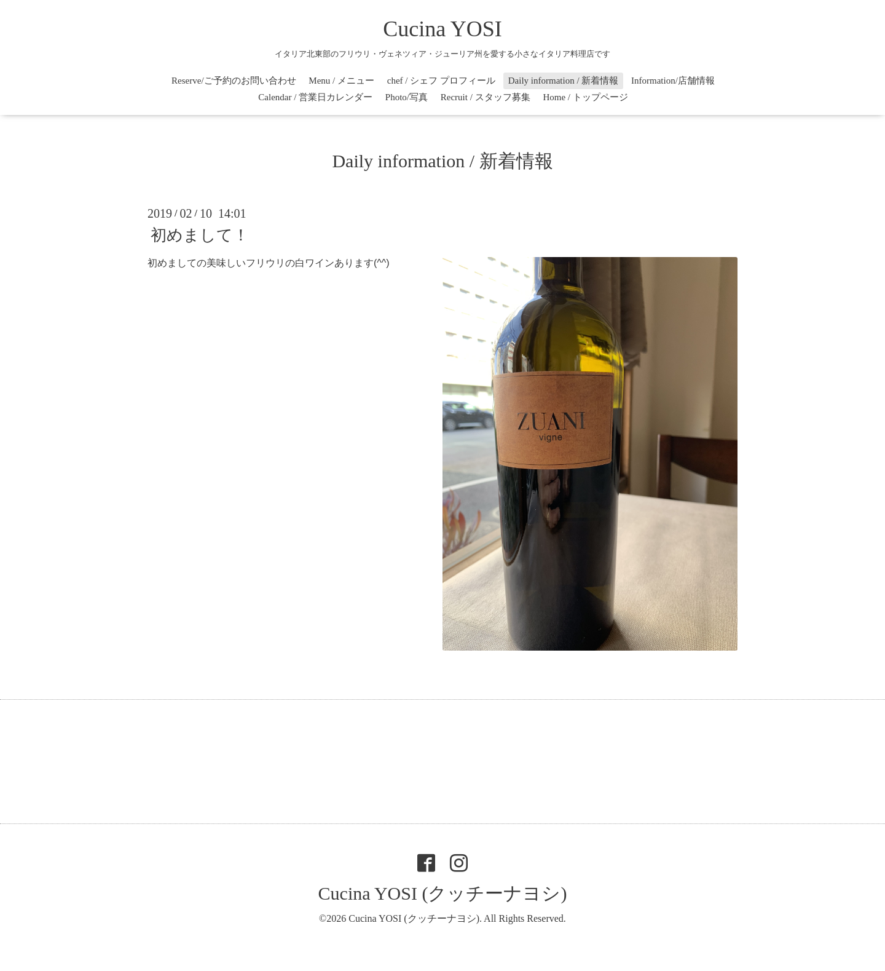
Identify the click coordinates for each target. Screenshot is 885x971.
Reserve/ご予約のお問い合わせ (233, 80)
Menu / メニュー (341, 80)
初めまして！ (200, 235)
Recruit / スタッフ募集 (485, 97)
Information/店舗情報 (673, 80)
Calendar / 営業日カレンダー (315, 97)
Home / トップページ (585, 97)
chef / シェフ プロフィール (441, 80)
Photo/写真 (406, 97)
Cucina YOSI (442, 29)
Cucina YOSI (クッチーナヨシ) (442, 893)
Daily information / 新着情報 (563, 80)
